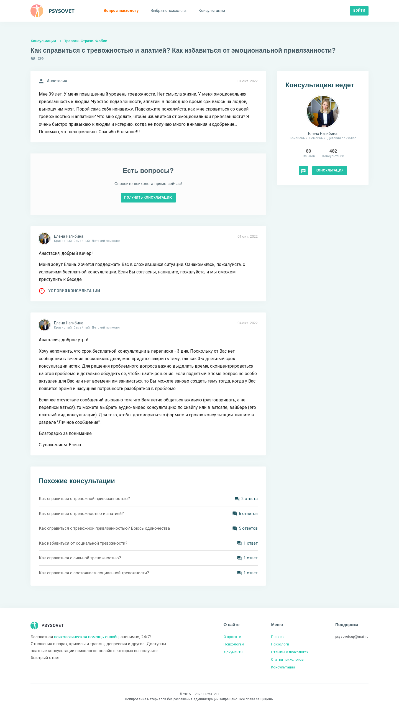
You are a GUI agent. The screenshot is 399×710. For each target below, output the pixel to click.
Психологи (280, 644)
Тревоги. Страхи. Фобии (85, 41)
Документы (233, 652)
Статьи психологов (287, 659)
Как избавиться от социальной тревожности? (83, 543)
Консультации (43, 41)
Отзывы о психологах (289, 652)
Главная (278, 637)
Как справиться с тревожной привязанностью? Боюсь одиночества (104, 528)
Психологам (234, 644)
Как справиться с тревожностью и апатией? (81, 513)
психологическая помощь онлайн (86, 636)
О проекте (232, 637)
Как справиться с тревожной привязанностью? (84, 498)
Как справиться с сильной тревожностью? (80, 557)
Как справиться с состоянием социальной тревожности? (94, 572)
